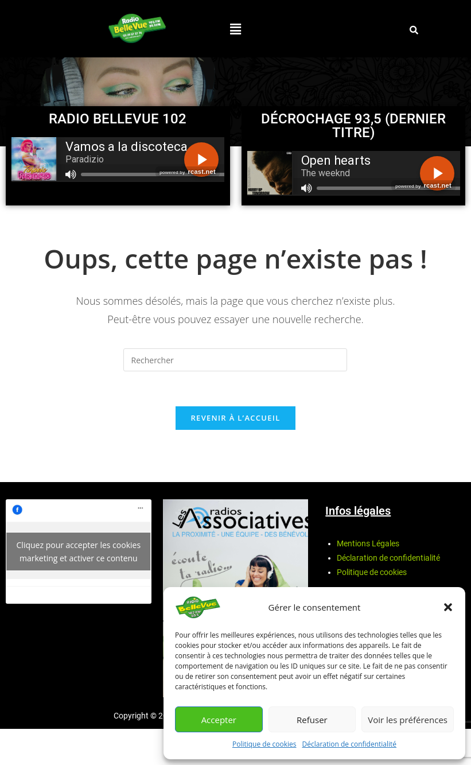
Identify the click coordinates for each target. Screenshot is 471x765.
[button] (448, 607)
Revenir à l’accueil (235, 418)
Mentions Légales (368, 543)
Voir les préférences (407, 719)
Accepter (218, 719)
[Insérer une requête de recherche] (235, 359)
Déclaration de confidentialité (349, 744)
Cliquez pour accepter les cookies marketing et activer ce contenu (79, 552)
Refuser (312, 719)
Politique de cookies (264, 744)
